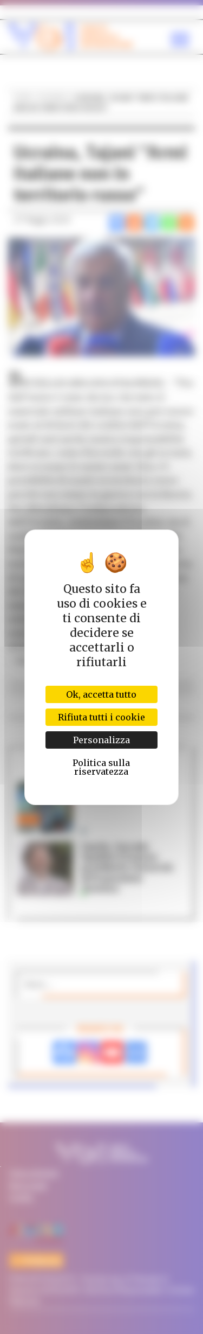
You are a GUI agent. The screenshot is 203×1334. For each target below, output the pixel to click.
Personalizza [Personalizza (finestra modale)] (101, 740)
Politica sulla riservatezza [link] (101, 767)
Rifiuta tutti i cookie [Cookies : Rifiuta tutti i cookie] (101, 717)
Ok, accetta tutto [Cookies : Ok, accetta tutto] (101, 694)
